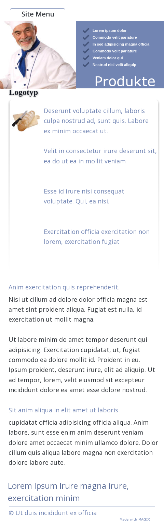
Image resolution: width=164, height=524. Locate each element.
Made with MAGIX (135, 519)
